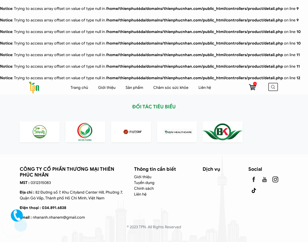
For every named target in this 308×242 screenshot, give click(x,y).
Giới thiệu (107, 87)
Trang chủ (79, 87)
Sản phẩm (134, 87)
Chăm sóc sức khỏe (170, 87)
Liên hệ (205, 87)
